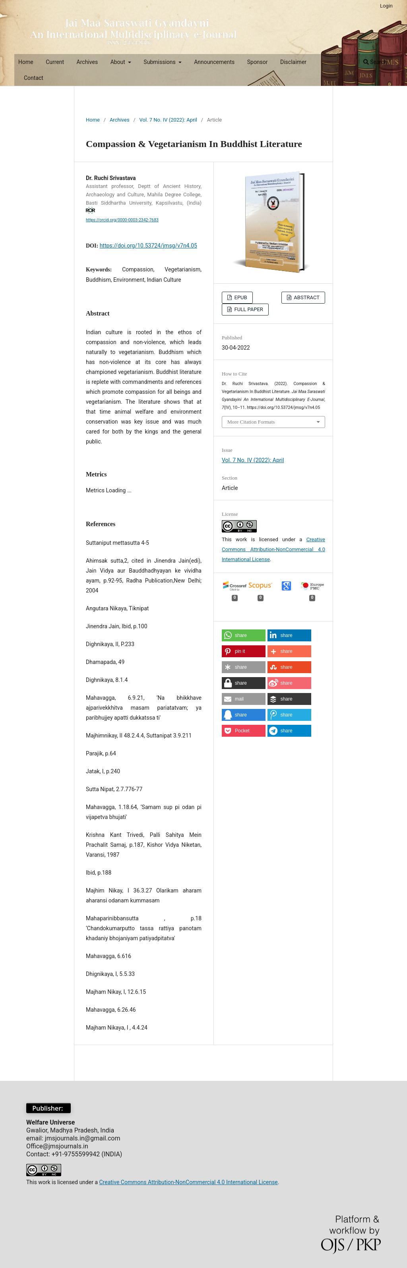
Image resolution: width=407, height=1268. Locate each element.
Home (25, 62)
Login (386, 6)
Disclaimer (293, 62)
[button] (244, 635)
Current (55, 62)
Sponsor (257, 62)
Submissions (160, 62)
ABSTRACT (306, 297)
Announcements (214, 62)
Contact (33, 78)
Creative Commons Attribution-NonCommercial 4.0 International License (273, 549)
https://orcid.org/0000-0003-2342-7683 (122, 220)
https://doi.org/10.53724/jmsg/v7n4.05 (148, 245)
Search (375, 62)
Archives (87, 62)
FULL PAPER (248, 309)
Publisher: (48, 1108)
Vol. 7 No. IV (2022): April (168, 120)
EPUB (240, 297)
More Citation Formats (251, 422)
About (118, 62)
